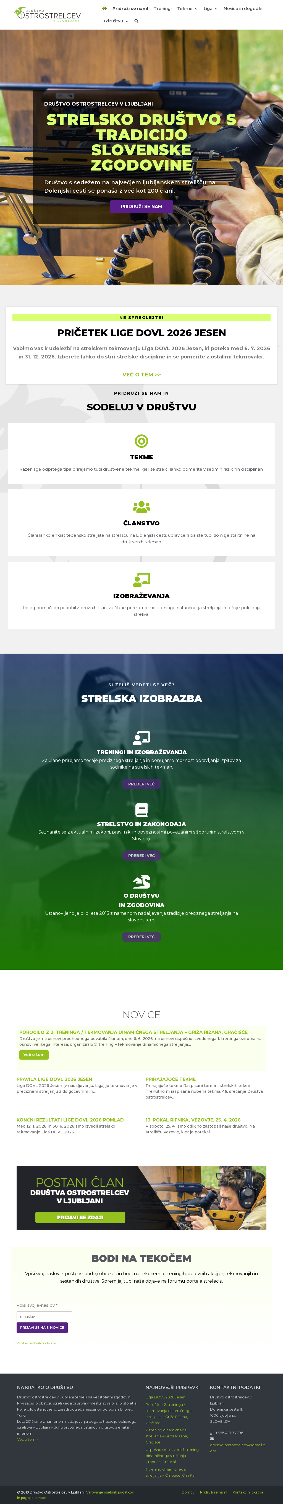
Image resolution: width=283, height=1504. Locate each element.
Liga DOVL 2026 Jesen (165, 1397)
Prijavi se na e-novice (42, 1327)
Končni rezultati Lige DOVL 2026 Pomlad (70, 1120)
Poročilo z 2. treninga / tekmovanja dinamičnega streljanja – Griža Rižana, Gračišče (133, 1032)
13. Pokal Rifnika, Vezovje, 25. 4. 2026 (193, 1120)
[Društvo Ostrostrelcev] (47, 14)
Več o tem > (27, 1439)
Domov (188, 1492)
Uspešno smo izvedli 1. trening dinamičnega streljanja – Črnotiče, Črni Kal (172, 1455)
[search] (136, 21)
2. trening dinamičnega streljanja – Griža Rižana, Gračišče (167, 1436)
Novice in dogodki (243, 8)
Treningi (163, 8)
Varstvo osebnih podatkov (36, 1343)
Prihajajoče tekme (171, 1079)
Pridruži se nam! (130, 8)
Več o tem (33, 1054)
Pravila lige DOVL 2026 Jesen (54, 1079)
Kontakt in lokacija (248, 1492)
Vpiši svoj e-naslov (37, 1305)
